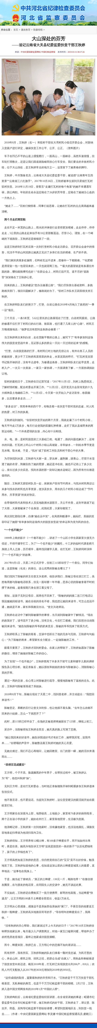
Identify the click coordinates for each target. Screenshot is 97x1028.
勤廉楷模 (38, 30)
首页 (15, 30)
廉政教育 (25, 30)
